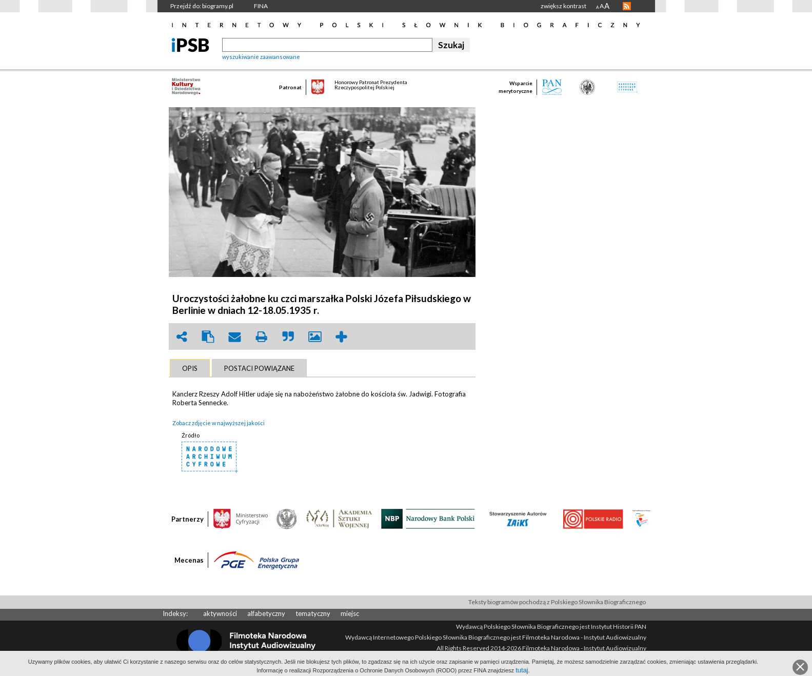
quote (288, 336)
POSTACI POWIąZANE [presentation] (259, 368)
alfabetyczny (266, 613)
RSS (627, 6)
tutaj (522, 670)
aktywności (220, 613)
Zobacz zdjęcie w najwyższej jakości (218, 423)
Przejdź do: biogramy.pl (201, 6)
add (341, 336)
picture (315, 336)
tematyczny (312, 613)
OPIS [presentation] (189, 368)
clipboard (208, 336)
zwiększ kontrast (563, 6)
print (261, 336)
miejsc (350, 613)
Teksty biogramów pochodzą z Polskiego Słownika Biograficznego (557, 602)
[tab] (190, 368)
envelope (235, 336)
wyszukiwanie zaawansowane (261, 56)
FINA (261, 6)
